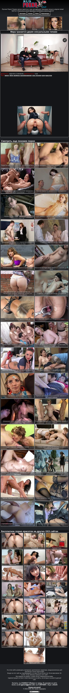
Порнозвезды (45, 13)
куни (43, 75)
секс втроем (36, 75)
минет (7, 75)
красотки (48, 75)
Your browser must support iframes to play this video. (34, 53)
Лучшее (30, 13)
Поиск (37, 13)
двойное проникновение (22, 75)
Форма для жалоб (34, 687)
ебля (11, 75)
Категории (23, 13)
